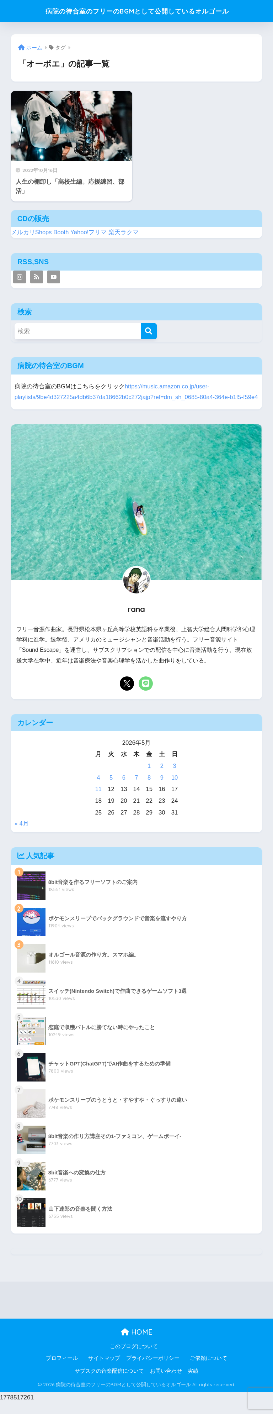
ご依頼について (208, 1369)
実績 (193, 1382)
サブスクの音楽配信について (109, 1382)
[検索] (149, 331)
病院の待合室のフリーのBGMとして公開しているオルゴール (137, 11)
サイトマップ (104, 1369)
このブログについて (134, 1357)
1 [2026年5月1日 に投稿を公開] (149, 777)
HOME (136, 1343)
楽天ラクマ (124, 232)
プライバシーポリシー (153, 1369)
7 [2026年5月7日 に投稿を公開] (136, 788)
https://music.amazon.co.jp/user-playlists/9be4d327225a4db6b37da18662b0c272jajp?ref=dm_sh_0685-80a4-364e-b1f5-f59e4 (131, 397)
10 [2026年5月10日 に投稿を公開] (174, 788)
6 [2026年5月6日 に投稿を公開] (123, 788)
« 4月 (22, 834)
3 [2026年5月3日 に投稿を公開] (174, 777)
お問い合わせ (166, 1382)
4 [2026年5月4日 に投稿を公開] (98, 788)
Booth (61, 232)
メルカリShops (31, 232)
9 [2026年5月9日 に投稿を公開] (162, 788)
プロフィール (62, 1369)
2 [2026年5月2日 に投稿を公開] (162, 777)
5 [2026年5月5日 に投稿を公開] (111, 788)
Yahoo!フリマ (89, 232)
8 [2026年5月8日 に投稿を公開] (149, 788)
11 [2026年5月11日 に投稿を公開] (98, 800)
